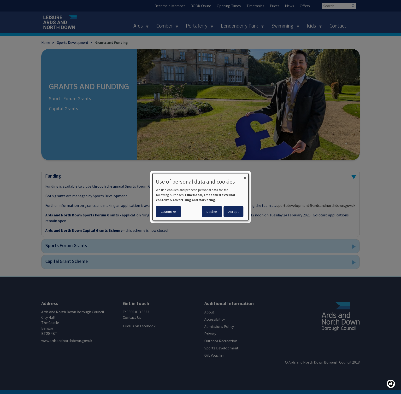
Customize (168, 211)
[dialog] (200, 197)
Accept (233, 211)
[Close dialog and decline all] (244, 176)
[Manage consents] (391, 384)
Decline (211, 211)
